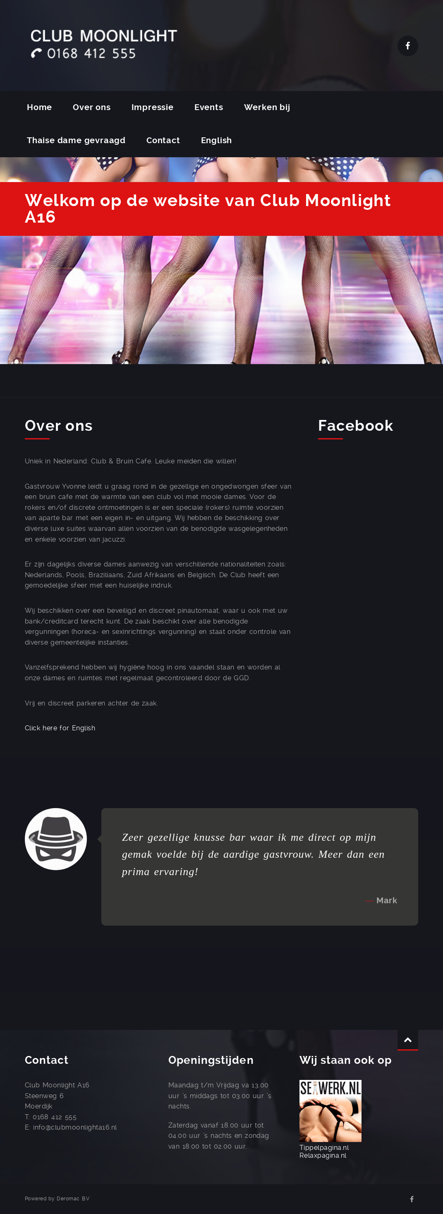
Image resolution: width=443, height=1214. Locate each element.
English (216, 140)
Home (39, 107)
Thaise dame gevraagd (76, 140)
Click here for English (60, 728)
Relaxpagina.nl (323, 1155)
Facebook (408, 46)
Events (208, 107)
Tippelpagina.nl (324, 1148)
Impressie (153, 107)
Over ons (91, 107)
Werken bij (267, 107)
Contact (163, 140)
